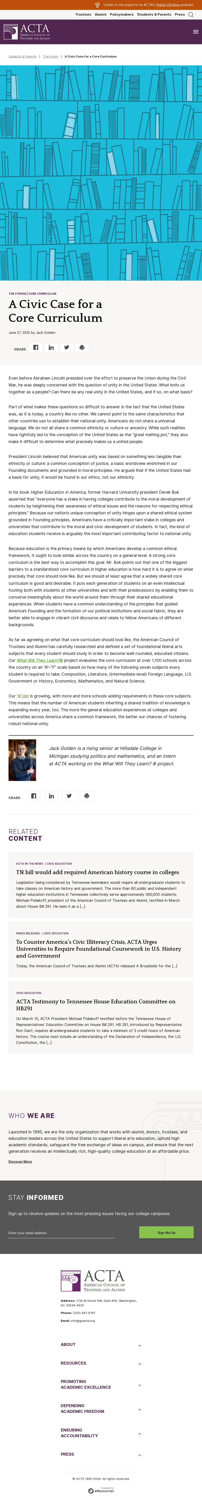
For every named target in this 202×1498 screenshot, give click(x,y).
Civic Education (59, 863)
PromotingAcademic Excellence (86, 1384)
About (68, 1344)
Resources (73, 1363)
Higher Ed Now (167, 5)
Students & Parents (154, 14)
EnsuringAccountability (79, 1433)
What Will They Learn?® (40, 660)
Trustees (83, 14)
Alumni (101, 14)
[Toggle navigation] (196, 32)
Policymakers (122, 14)
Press (180, 14)
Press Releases (28, 933)
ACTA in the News (29, 863)
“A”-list (23, 696)
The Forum (50, 56)
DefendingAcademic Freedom (82, 1408)
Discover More (20, 1162)
